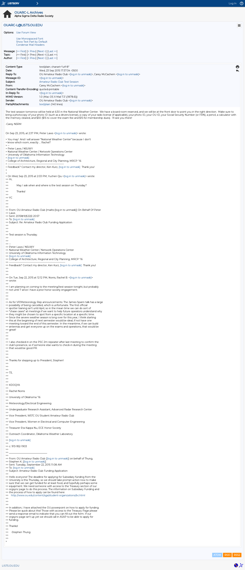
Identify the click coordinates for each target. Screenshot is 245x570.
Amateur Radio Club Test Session (59, 81)
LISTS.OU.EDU (10, 565)
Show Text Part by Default (31, 41)
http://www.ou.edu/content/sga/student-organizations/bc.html (48, 495)
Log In (232, 3)
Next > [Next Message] (42, 51)
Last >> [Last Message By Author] (52, 58)
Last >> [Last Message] (52, 51)
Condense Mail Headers (30, 44)
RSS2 (237, 555)
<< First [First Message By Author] (21, 58)
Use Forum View (26, 32)
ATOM (217, 555)
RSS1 (227, 555)
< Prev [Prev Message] (32, 51)
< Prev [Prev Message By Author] (32, 58)
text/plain (44, 104)
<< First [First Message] (21, 51)
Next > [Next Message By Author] (42, 58)
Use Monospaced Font (29, 38)
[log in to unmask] (81, 74)
